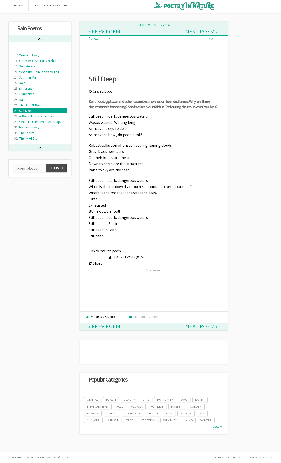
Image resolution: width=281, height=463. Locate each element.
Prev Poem (105, 31)
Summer (93, 420)
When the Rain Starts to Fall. (39, 72)
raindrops (26, 88)
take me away (29, 127)
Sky (202, 413)
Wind (189, 420)
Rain (22, 83)
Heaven (93, 413)
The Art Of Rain (30, 105)
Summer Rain (28, 77)
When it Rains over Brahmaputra (42, 122)
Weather (170, 420)
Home (18, 5)
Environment (98, 406)
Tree (129, 420)
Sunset (112, 420)
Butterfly (165, 399)
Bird (146, 399)
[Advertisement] (124, 57)
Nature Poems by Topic (52, 5)
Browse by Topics (226, 457)
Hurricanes (26, 94)
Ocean (153, 413)
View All (218, 426)
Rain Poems (29, 28)
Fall (119, 406)
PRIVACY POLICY (261, 457)
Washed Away (29, 55)
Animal (92, 399)
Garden (196, 406)
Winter (206, 420)
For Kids (157, 406)
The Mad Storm (30, 138)
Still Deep (26, 111)
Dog (184, 399)
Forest (176, 406)
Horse (111, 413)
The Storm (26, 133)
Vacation (148, 420)
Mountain (132, 413)
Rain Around (28, 66)
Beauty (129, 399)
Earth (200, 399)
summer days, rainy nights (38, 61)
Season (186, 413)
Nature (99, 39)
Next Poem (201, 31)
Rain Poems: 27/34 (154, 25)
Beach (111, 399)
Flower (137, 406)
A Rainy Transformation (36, 116)
